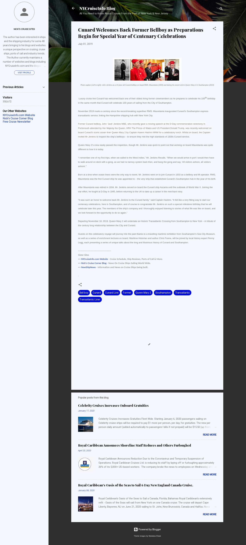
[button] (214, 29)
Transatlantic (182, 292)
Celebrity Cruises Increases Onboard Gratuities (113, 405)
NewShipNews (88, 267)
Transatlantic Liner (90, 299)
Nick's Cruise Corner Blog (93, 263)
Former (127, 292)
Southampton (163, 292)
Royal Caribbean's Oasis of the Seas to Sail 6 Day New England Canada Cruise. (135, 485)
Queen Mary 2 (143, 292)
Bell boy (84, 292)
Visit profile (24, 72)
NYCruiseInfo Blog (97, 8)
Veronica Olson (155, 536)
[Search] (221, 9)
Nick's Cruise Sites (24, 29)
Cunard (97, 292)
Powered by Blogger (147, 529)
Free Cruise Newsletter (17, 121)
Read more (209, 434)
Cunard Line (112, 292)
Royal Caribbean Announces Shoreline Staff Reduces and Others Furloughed (134, 445)
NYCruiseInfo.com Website (94, 259)
